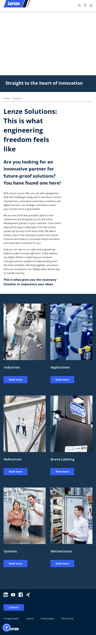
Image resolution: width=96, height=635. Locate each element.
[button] (6, 627)
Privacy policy (47, 618)
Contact (14, 607)
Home (7, 98)
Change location (11, 618)
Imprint (30, 618)
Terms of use (67, 618)
